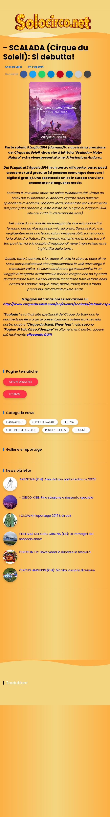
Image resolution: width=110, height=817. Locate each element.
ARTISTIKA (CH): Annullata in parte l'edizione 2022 (57, 479)
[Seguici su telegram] (90, 5)
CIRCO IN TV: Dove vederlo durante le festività (54, 552)
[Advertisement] (32, 619)
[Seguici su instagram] (83, 5)
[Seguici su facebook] (76, 5)
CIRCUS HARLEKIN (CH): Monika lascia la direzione (57, 570)
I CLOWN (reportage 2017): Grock (45, 515)
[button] (23, 74)
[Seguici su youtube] (104, 5)
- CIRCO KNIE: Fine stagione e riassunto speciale (56, 497)
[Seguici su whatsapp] (97, 5)
